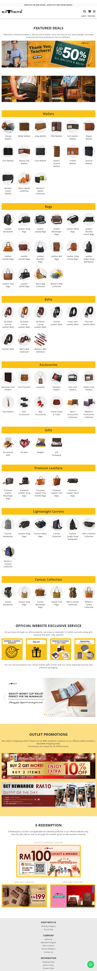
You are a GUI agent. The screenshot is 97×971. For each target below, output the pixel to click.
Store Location (48, 945)
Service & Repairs (48, 949)
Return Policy (48, 965)
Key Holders (8, 411)
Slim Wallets (8, 160)
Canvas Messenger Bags (40, 605)
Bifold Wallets (24, 136)
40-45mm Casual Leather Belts (40, 324)
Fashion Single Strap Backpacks (72, 536)
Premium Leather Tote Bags (56, 493)
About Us (48, 939)
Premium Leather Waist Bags (73, 493)
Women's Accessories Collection (89, 414)
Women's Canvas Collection (88, 605)
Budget (40, 452)
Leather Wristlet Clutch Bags (89, 232)
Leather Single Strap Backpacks (88, 259)
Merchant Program (48, 942)
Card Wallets (40, 160)
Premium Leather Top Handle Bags (40, 493)
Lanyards (40, 387)
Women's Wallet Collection (40, 191)
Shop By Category (48, 926)
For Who (24, 452)
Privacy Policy (48, 968)
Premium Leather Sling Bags (24, 493)
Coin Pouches (24, 387)
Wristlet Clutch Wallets (8, 191)
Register (91, 17)
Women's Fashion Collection (8, 564)
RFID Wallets (56, 136)
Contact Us (48, 952)
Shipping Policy (48, 962)
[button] (44, 714)
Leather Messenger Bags (57, 232)
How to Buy (48, 929)
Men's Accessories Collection (72, 414)
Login (83, 17)
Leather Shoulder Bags (40, 259)
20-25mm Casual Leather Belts (8, 324)
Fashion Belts (8, 349)
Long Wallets (40, 136)
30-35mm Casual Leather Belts (24, 324)
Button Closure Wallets (56, 163)
